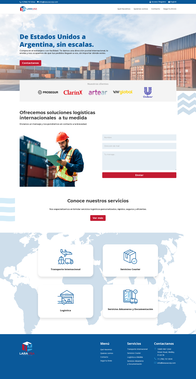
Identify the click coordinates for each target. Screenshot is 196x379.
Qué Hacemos (123, 9)
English (173, 2)
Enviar (139, 175)
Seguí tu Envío (169, 9)
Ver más (98, 218)
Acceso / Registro (159, 2)
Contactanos (30, 63)
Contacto (155, 9)
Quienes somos (141, 9)
